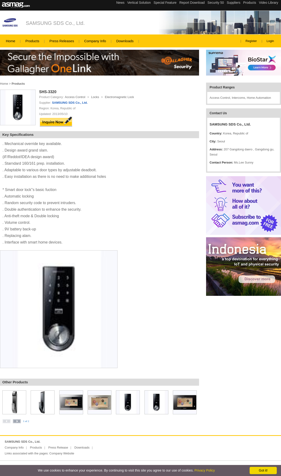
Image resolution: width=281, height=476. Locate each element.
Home (10, 41)
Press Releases (61, 41)
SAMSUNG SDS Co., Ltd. (55, 23)
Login (270, 41)
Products (32, 41)
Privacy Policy (204, 470)
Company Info (95, 41)
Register (251, 41)
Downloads (124, 41)
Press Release (58, 447)
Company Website (61, 453)
